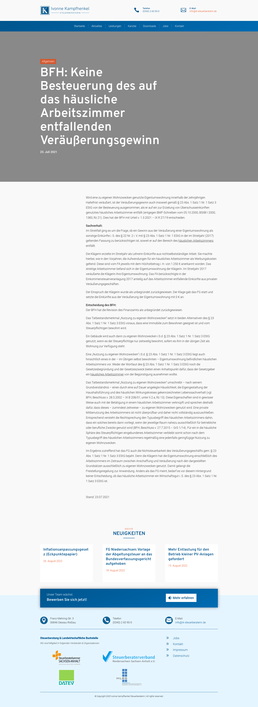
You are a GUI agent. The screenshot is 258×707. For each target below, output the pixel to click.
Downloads (149, 25)
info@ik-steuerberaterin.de (203, 11)
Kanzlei (132, 25)
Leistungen (115, 25)
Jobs (165, 25)
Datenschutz (181, 655)
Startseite (79, 25)
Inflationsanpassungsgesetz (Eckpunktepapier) (66, 551)
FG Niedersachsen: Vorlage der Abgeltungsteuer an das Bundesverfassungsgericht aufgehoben (129, 556)
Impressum (180, 649)
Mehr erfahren (183, 597)
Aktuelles (96, 25)
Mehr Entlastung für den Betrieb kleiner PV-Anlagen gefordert (191, 553)
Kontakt (179, 25)
